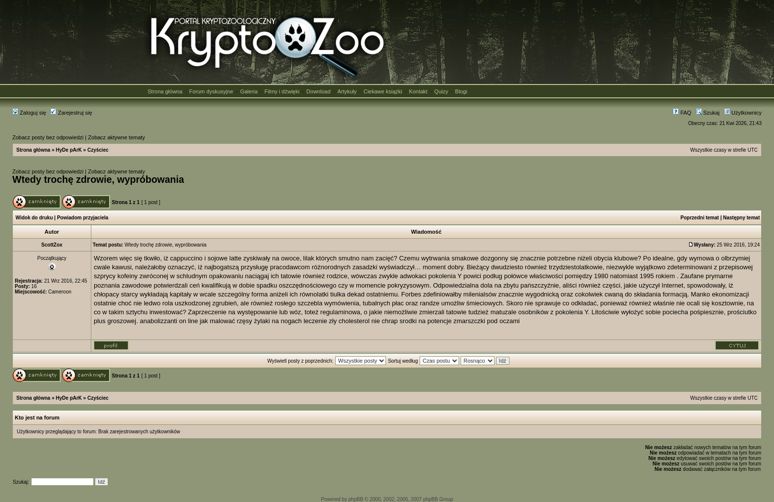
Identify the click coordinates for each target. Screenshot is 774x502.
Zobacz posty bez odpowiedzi (47, 137)
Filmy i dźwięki (282, 91)
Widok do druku (34, 217)
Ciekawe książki (382, 91)
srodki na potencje (425, 321)
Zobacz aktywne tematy (116, 137)
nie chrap (384, 321)
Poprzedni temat (700, 217)
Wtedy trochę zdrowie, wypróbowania (98, 179)
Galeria (248, 91)
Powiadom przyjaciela (82, 217)
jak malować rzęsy (226, 321)
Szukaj (708, 113)
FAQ (682, 113)
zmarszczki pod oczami (487, 321)
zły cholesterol (349, 321)
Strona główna (165, 91)
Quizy (441, 91)
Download (319, 91)
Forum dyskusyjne (211, 91)
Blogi (461, 91)
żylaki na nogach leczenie (290, 321)
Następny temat (741, 217)
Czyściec (98, 150)
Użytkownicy (743, 113)
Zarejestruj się (71, 113)
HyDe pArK (69, 150)
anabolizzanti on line (169, 321)
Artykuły (346, 91)
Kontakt (418, 91)
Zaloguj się (29, 113)
